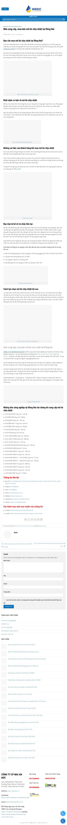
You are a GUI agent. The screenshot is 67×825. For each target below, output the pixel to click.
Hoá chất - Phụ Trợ (7, 634)
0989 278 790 (33, 16)
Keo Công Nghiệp (6, 627)
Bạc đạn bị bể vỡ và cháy (26, 283)
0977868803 (14, 487)
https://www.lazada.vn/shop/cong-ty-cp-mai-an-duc (26, 513)
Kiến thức (5, 26)
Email (5, 584)
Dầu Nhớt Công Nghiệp (8, 621)
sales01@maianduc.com (14, 802)
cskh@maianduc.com (16, 493)
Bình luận (7, 560)
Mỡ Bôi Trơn (5, 624)
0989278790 (50, 778)
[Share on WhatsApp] (25, 519)
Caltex (39, 354)
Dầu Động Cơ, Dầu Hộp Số (9, 631)
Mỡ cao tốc (17, 169)
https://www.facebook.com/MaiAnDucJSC (15, 797)
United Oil (45, 354)
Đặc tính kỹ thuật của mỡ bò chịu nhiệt (27, 94)
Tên (5, 576)
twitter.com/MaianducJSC (18, 502)
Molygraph (55, 354)
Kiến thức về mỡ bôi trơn (15, 26)
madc (21, 34)
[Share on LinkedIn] (41, 519)
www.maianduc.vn (16, 496)
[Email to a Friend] (35, 519)
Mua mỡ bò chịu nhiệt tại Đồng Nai (22, 142)
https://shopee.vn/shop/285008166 (22, 510)
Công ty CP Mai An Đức (33, 402)
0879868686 (34, 787)
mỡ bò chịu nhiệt (9, 49)
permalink (43, 526)
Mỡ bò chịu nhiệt (27, 218)
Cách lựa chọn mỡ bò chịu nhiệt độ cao (27, 341)
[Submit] (63, 19)
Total (50, 354)
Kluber (5, 356)
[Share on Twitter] (31, 519)
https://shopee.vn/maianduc (11, 812)
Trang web (7, 592)
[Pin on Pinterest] (38, 519)
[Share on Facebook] (28, 519)
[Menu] (5, 9)
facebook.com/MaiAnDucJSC (21, 499)
